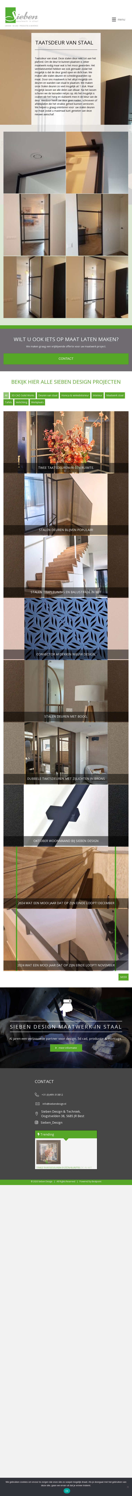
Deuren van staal (47, 395)
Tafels (8, 402)
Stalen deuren (48, 86)
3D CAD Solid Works (22, 395)
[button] (66, 1048)
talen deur (71, 58)
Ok (66, 1491)
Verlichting (21, 402)
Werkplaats (37, 402)
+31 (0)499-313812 (52, 1094)
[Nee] (127, 1487)
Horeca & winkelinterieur (75, 395)
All (6, 395)
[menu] (119, 19)
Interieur (97, 395)
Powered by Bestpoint (90, 1181)
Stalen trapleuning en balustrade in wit (64, 1167)
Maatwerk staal (115, 395)
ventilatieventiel (43, 68)
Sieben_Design (51, 1122)
